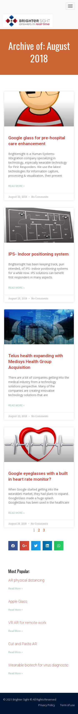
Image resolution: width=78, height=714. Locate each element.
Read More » (16, 186)
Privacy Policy (46, 705)
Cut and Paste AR (22, 644)
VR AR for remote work (27, 622)
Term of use (67, 705)
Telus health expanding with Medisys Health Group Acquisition (35, 361)
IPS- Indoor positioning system (38, 254)
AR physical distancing (26, 580)
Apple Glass (17, 601)
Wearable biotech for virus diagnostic (38, 665)
